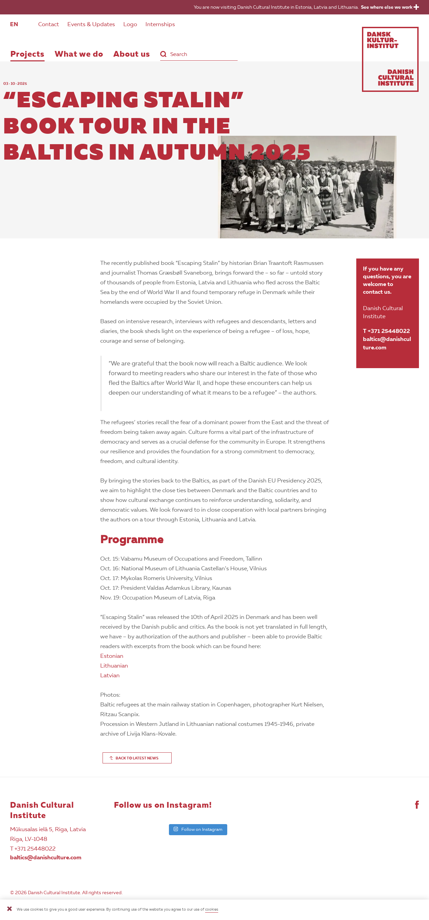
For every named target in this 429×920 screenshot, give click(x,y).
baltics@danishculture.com (387, 343)
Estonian (111, 656)
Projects (27, 55)
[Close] (9, 910)
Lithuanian (114, 666)
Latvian (110, 676)
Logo (130, 24)
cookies (211, 910)
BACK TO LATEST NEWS (137, 758)
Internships (160, 24)
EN (14, 24)
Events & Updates (91, 24)
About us (131, 55)
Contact (48, 24)
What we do (79, 55)
